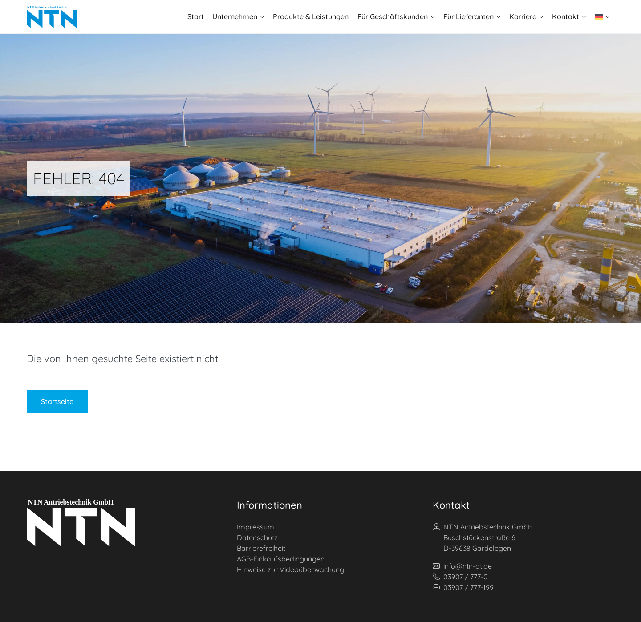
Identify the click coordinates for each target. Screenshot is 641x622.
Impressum (255, 526)
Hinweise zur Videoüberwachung (290, 569)
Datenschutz (257, 537)
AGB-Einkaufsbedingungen (281, 558)
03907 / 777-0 (460, 576)
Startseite (57, 401)
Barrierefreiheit (261, 548)
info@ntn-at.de (462, 565)
